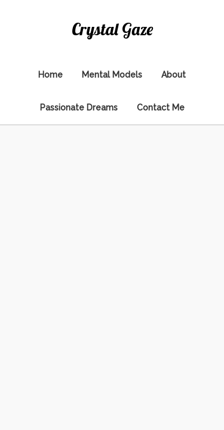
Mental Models (112, 74)
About (173, 74)
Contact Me (161, 107)
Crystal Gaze (112, 29)
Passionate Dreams (79, 107)
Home (50, 74)
